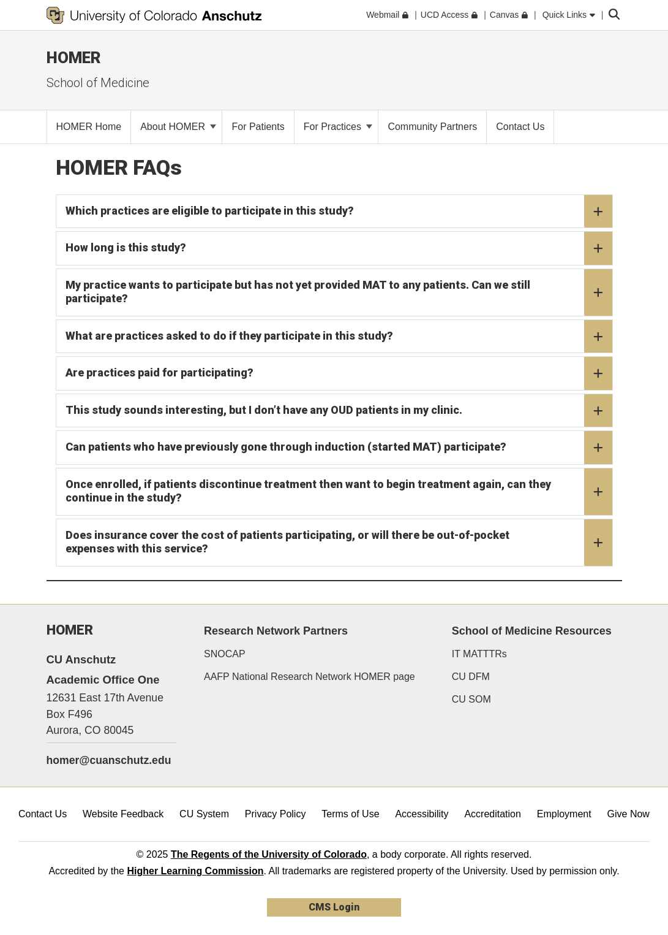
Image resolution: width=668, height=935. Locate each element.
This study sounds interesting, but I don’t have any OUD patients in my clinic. (339, 410)
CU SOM (471, 699)
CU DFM (471, 676)
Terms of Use (350, 814)
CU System (204, 814)
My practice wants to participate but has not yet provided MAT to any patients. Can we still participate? (339, 292)
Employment (564, 814)
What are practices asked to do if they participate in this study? (339, 336)
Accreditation (492, 814)
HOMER (74, 57)
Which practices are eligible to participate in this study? (339, 211)
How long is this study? (339, 248)
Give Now (628, 814)
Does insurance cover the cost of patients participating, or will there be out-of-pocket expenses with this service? (339, 542)
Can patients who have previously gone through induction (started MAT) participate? (339, 447)
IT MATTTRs (479, 654)
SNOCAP (225, 654)
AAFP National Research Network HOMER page (309, 676)
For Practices (338, 126)
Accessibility (421, 814)
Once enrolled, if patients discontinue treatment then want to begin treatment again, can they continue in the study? (339, 491)
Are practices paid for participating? (339, 373)
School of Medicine (98, 82)
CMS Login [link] (334, 907)
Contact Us (42, 814)
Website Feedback (123, 814)
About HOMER (178, 126)
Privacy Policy (275, 814)
